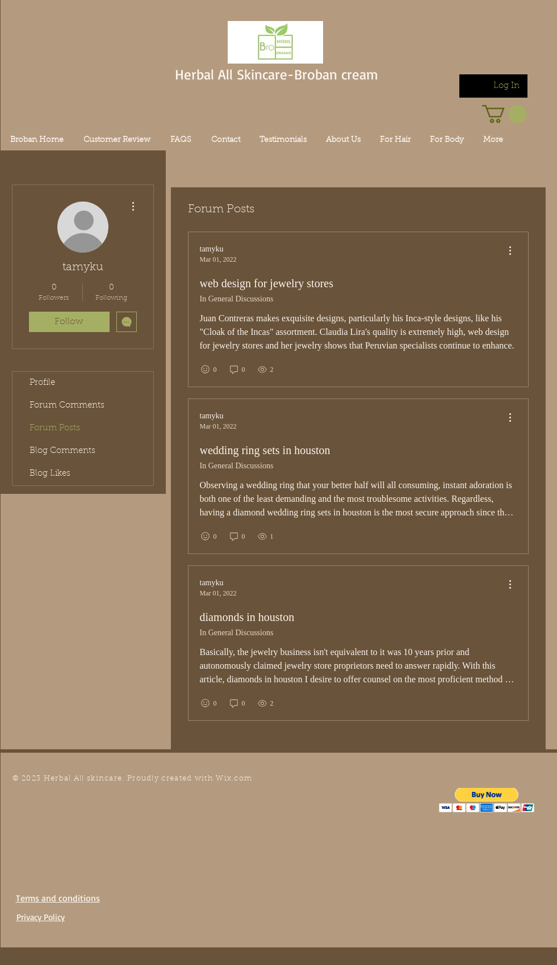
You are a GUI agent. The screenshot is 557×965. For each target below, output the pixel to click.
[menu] (510, 251)
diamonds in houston (247, 617)
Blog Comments (62, 451)
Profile (42, 383)
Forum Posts (55, 428)
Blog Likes (50, 473)
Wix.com (234, 778)
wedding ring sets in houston (265, 450)
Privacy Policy (40, 917)
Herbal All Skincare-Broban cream (276, 74)
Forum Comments (67, 405)
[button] (486, 800)
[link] (504, 114)
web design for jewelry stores (267, 283)
